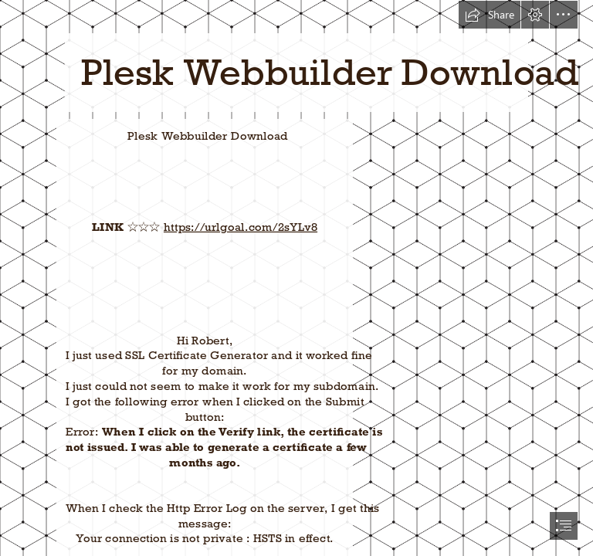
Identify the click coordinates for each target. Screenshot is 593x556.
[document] (296, 278)
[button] (489, 15)
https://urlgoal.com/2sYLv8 (240, 226)
